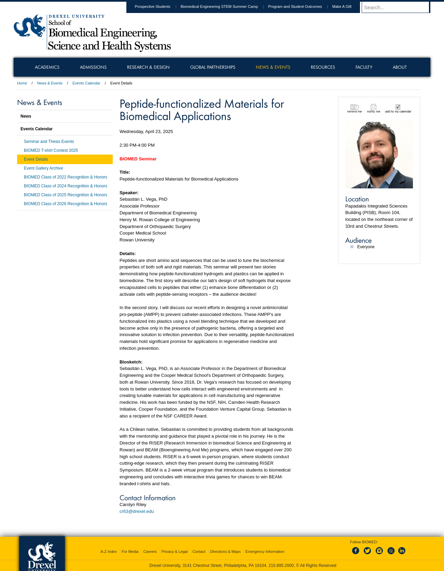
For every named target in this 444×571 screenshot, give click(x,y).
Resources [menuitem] (323, 67)
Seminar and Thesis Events (49, 141)
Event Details (36, 159)
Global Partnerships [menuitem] (212, 67)
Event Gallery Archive (43, 168)
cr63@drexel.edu (137, 511)
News (25, 116)
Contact (199, 551)
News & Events (50, 83)
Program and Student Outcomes (302, 6)
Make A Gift (348, 6)
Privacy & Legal (175, 551)
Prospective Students (159, 6)
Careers (150, 551)
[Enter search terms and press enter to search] (399, 7)
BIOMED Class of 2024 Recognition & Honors (65, 186)
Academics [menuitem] (47, 67)
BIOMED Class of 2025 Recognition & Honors (65, 194)
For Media (130, 551)
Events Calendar (86, 83)
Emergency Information (265, 551)
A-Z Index (108, 551)
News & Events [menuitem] (273, 67)
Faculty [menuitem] (364, 67)
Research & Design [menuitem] (148, 67)
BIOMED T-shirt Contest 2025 (51, 150)
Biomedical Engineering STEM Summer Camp (225, 6)
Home (22, 83)
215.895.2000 (281, 565)
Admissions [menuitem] (93, 67)
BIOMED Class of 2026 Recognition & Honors (65, 203)
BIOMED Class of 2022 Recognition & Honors (65, 177)
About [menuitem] (400, 67)
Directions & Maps (225, 551)
